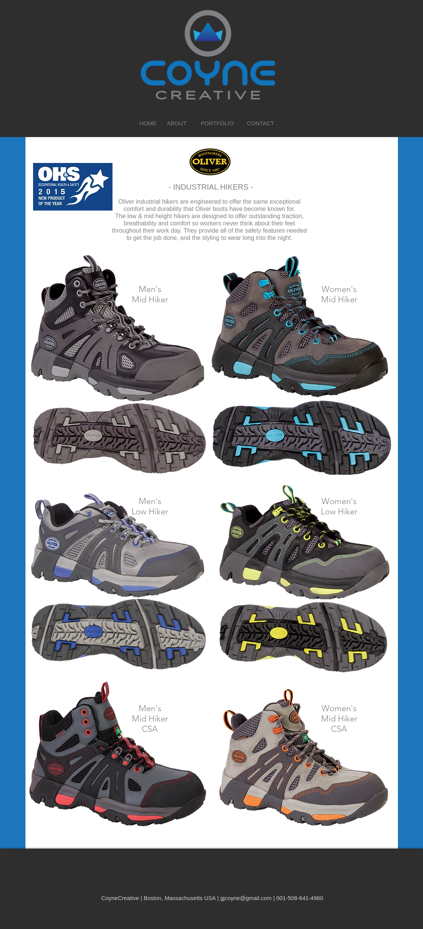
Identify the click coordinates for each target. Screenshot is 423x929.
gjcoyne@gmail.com (245, 898)
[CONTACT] (261, 123)
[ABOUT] (177, 123)
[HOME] (148, 123)
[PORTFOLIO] (217, 123)
